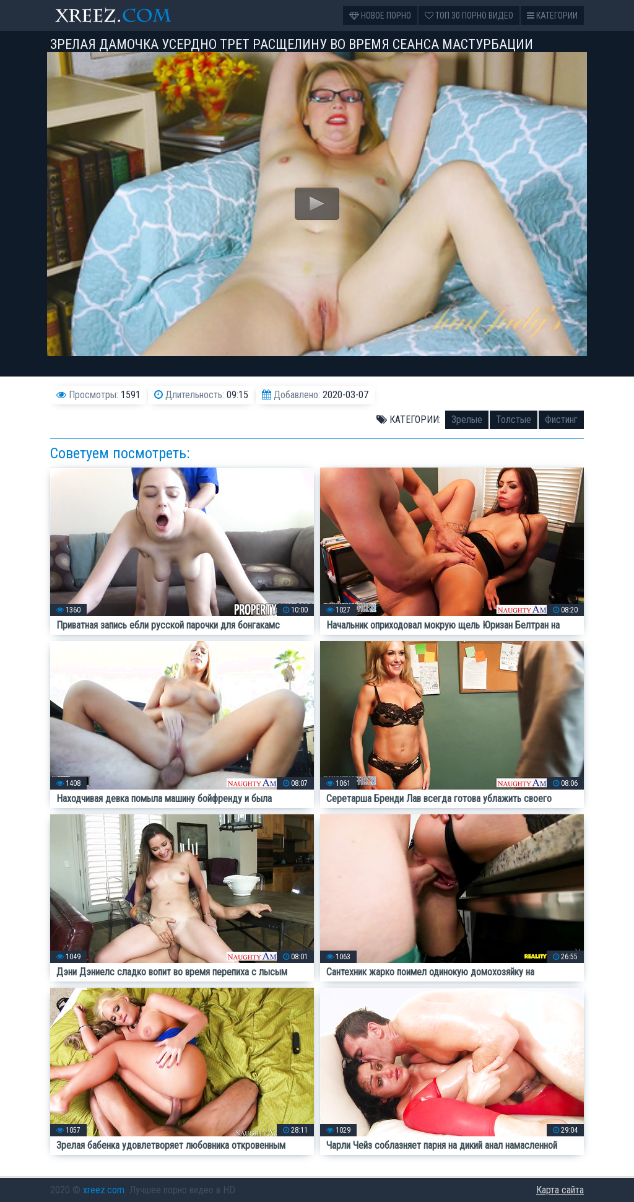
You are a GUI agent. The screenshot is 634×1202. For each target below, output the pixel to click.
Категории (552, 15)
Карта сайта (560, 1190)
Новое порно (380, 15)
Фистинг (561, 419)
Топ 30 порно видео (469, 15)
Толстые (513, 419)
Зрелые (466, 419)
